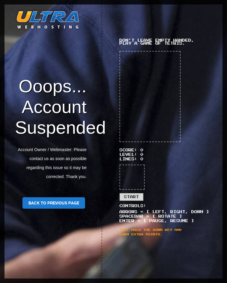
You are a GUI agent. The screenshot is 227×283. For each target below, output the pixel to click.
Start (131, 196)
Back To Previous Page (53, 203)
